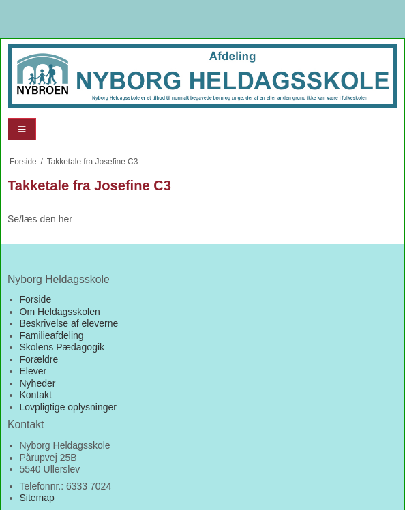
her (65, 218)
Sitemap (37, 497)
